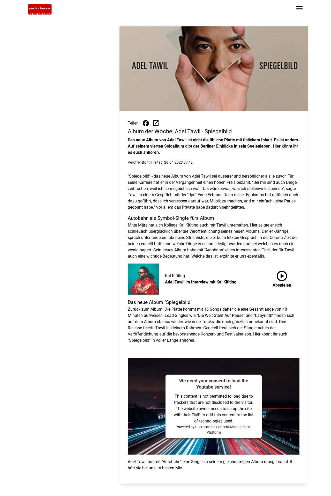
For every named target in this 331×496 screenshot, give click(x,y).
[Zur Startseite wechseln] (39, 9)
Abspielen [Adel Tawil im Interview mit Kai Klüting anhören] (282, 278)
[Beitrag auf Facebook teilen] (146, 123)
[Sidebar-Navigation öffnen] (299, 9)
